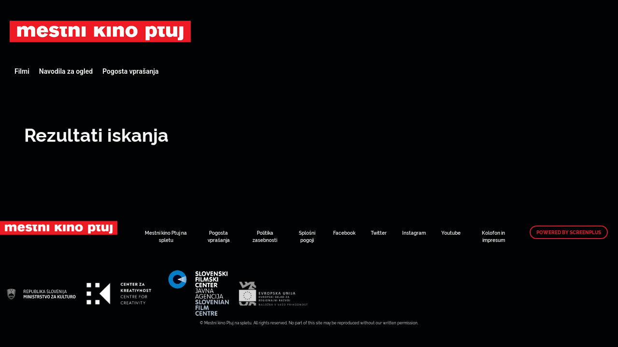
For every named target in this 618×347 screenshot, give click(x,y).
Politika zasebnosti (265, 236)
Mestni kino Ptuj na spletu (166, 236)
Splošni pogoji (307, 236)
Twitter (379, 232)
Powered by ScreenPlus (568, 232)
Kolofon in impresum (493, 236)
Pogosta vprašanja (130, 71)
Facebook (344, 232)
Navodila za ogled (66, 71)
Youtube (451, 232)
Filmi (21, 71)
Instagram (414, 232)
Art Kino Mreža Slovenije (100, 31)
